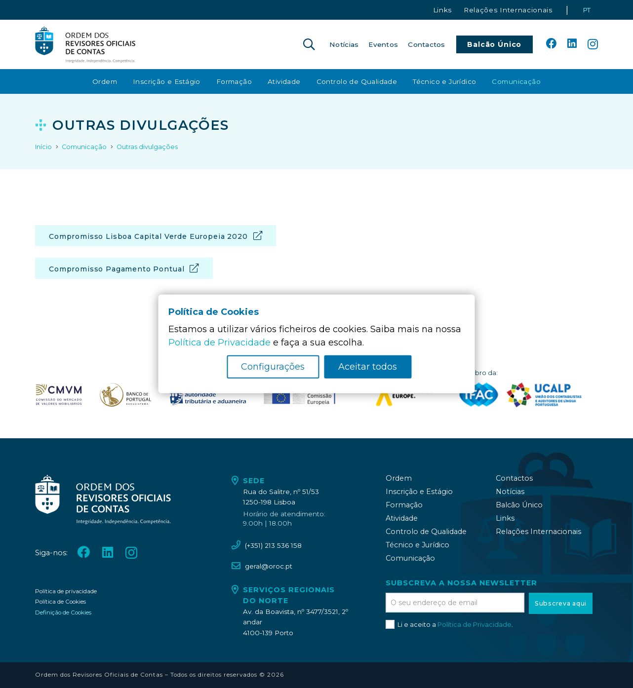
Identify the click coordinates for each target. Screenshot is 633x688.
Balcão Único (519, 504)
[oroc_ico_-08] (125, 394)
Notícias (510, 491)
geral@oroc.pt (268, 566)
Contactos (514, 478)
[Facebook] (551, 44)
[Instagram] (593, 44)
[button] (309, 44)
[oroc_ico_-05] (85, 44)
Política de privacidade (66, 591)
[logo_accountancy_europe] (409, 394)
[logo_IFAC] (479, 394)
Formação (404, 504)
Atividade (402, 518)
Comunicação (410, 558)
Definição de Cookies (63, 612)
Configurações (273, 366)
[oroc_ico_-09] (207, 394)
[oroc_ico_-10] (299, 394)
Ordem (399, 478)
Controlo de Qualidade (426, 531)
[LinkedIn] (572, 44)
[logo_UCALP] (544, 394)
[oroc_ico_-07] (58, 394)
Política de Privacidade (474, 624)
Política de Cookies (60, 601)
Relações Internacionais (538, 531)
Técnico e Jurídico (417, 544)
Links (505, 518)
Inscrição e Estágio (419, 491)
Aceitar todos (367, 366)
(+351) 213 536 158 (273, 545)
